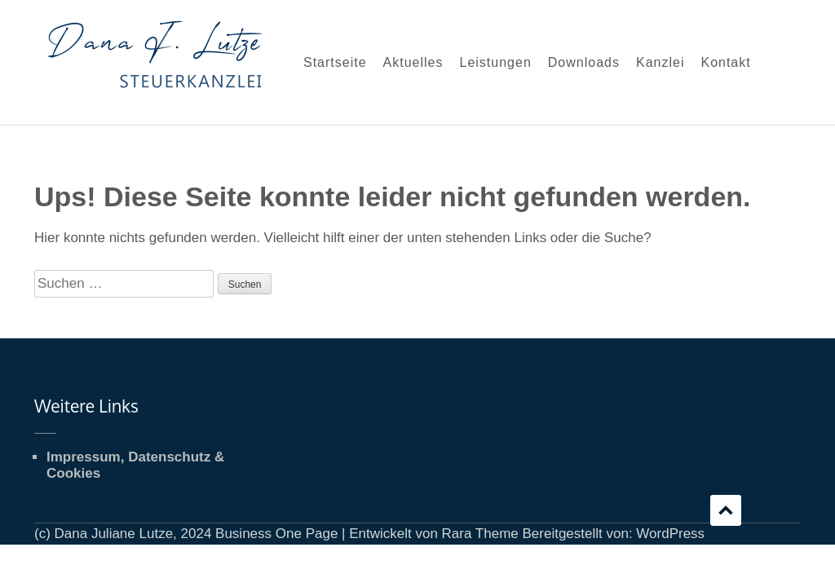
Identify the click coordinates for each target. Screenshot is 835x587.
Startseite (335, 62)
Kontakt (725, 62)
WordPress (670, 533)
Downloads (584, 62)
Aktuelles (413, 62)
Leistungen (496, 62)
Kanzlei (660, 62)
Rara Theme (480, 533)
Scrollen (725, 510)
